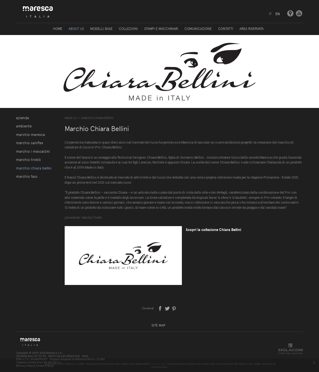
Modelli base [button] (101, 29)
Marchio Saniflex (29, 143)
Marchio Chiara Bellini (34, 168)
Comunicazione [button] (198, 29)
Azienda (22, 118)
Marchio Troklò (28, 160)
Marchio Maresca (30, 135)
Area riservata (251, 29)
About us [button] (76, 29)
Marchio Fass (26, 176)
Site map (158, 325)
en (277, 14)
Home (57, 29)
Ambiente (24, 126)
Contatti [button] (225, 29)
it (270, 14)
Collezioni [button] (128, 29)
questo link (158, 363)
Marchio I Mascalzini (33, 151)
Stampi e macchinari (161, 29)
